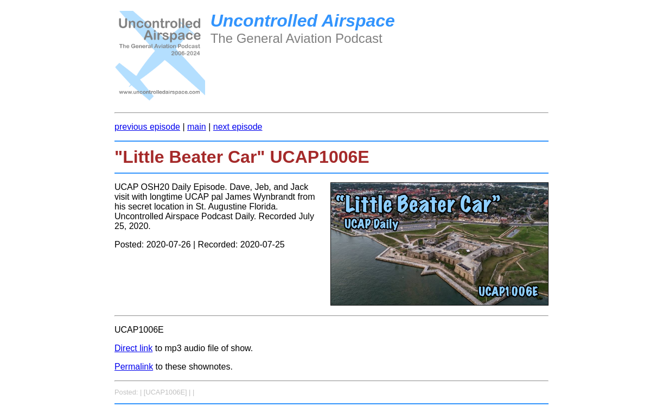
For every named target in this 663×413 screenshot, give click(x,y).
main (196, 126)
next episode (238, 126)
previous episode (147, 126)
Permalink (133, 366)
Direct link (133, 348)
